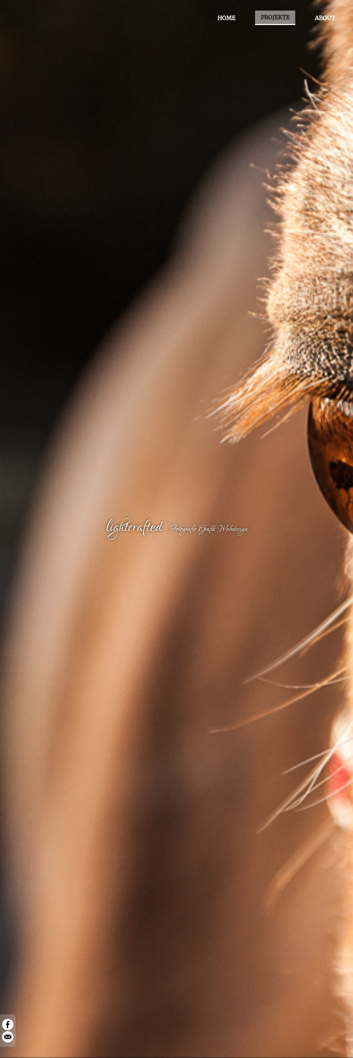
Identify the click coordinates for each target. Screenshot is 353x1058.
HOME (226, 17)
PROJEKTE (275, 17)
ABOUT (325, 17)
